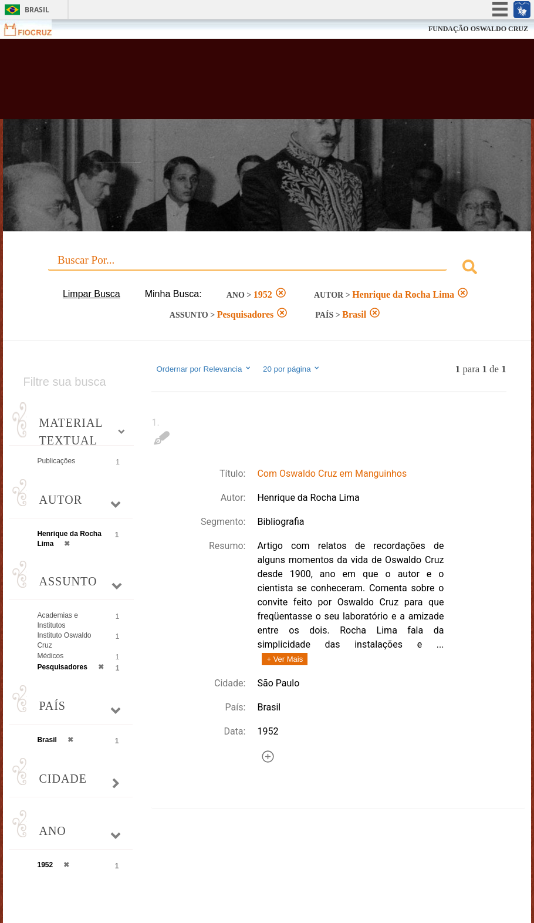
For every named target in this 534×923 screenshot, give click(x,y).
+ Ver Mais (284, 659)
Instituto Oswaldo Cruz (64, 640)
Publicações (56, 461)
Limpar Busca (91, 294)
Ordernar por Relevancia (204, 368)
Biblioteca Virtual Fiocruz (230, 83)
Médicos (50, 656)
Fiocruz (35, 29)
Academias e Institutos (57, 620)
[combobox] (266, 268)
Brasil (37, 10)
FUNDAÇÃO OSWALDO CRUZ (478, 29)
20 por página (292, 368)
